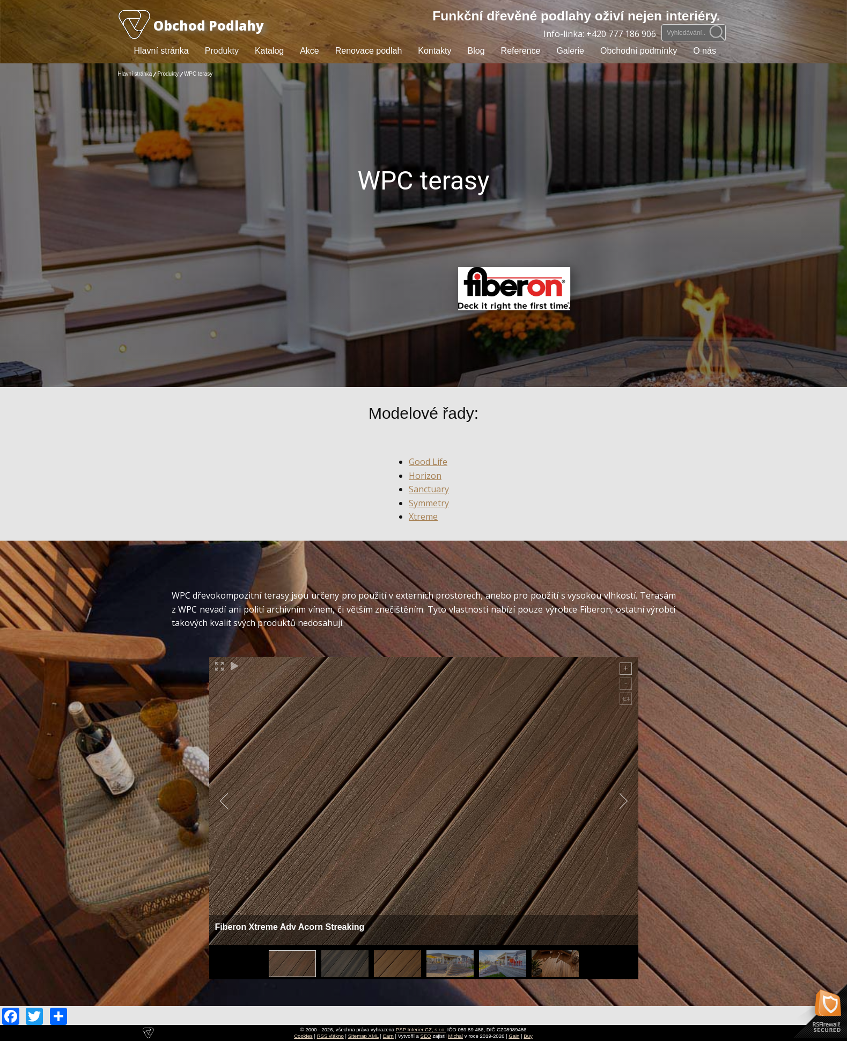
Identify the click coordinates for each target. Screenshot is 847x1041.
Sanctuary (429, 489)
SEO (426, 1036)
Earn (388, 1036)
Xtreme (423, 516)
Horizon (425, 476)
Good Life (428, 462)
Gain (514, 1036)
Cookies (303, 1036)
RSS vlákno (330, 1036)
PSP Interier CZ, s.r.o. (421, 1029)
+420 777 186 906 (621, 34)
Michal (455, 1036)
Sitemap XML (363, 1036)
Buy (528, 1036)
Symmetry (429, 503)
